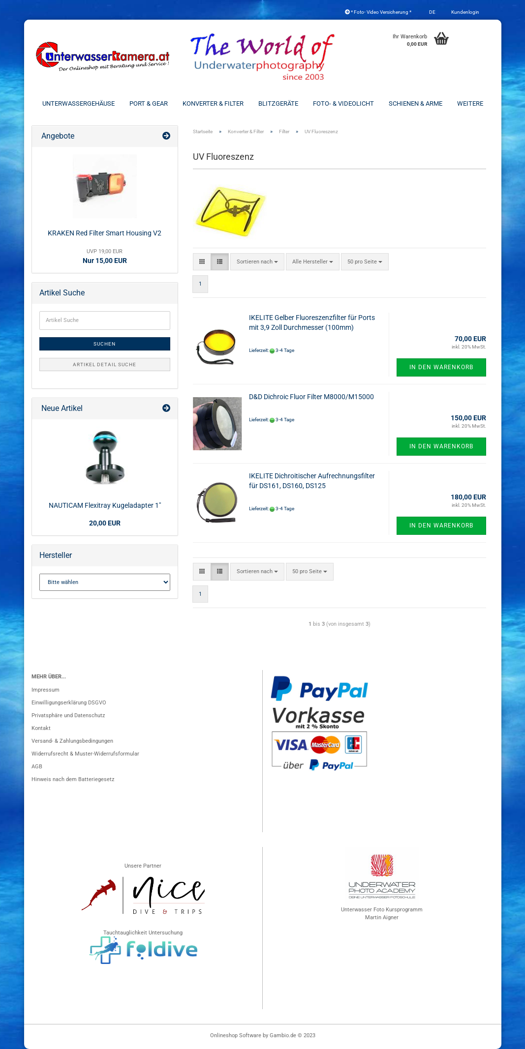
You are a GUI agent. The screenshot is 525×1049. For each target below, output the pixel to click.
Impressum (45, 690)
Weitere (470, 103)
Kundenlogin (464, 12)
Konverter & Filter (213, 103)
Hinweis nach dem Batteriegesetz (72, 779)
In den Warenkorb (441, 367)
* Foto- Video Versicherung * (378, 12)
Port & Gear (148, 103)
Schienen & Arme (415, 103)
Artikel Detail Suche (104, 364)
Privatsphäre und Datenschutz (68, 715)
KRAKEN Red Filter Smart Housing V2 (104, 233)
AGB (36, 766)
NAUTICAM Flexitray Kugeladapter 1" (105, 505)
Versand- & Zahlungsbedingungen (72, 741)
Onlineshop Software (235, 1035)
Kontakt (41, 728)
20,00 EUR (105, 523)
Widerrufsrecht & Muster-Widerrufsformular (85, 754)
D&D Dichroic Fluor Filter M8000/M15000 (311, 397)
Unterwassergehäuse (78, 103)
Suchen (104, 344)
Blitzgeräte (278, 103)
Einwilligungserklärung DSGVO (68, 702)
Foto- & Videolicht (343, 103)
